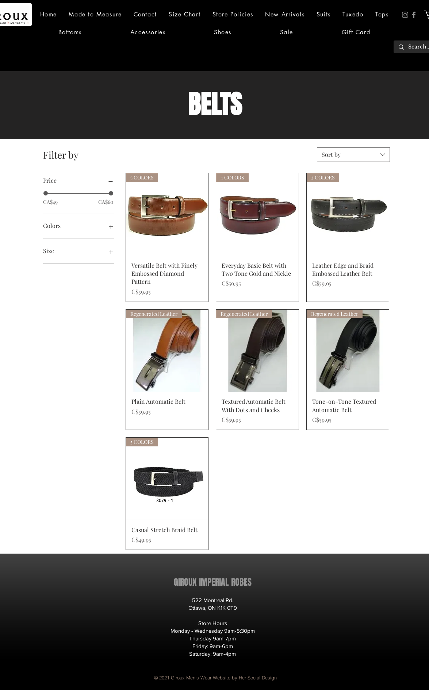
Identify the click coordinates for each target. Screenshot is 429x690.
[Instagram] (405, 15)
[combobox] (353, 154)
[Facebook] (414, 15)
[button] (323, 14)
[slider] (45, 193)
